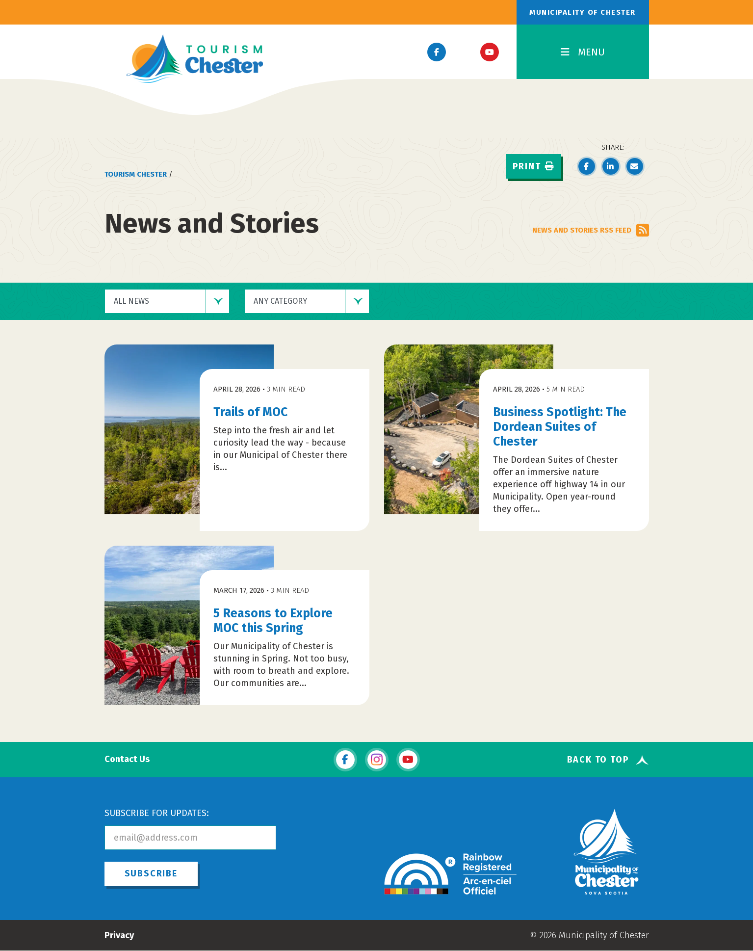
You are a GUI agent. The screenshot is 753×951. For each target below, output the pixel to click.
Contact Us (127, 759)
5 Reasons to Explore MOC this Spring (273, 620)
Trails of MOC (250, 412)
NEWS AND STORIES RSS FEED (590, 230)
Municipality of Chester (582, 12)
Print (534, 166)
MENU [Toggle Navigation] (583, 52)
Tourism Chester (135, 174)
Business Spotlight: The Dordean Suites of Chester (559, 427)
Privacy (119, 935)
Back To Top (598, 760)
